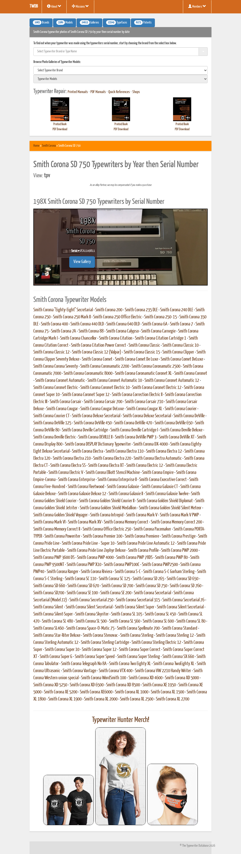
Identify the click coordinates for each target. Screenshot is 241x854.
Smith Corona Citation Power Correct (98, 345)
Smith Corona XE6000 (96, 692)
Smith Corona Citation (115, 338)
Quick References (119, 92)
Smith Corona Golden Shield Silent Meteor (170, 508)
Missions (80, 6)
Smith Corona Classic (144, 345)
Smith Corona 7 (181, 324)
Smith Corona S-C (128, 572)
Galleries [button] (89, 22)
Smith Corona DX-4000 (150, 444)
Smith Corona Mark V (141, 515)
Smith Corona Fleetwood (86, 487)
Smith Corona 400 (54, 324)
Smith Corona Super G (56, 656)
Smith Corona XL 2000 (100, 699)
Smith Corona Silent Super (134, 607)
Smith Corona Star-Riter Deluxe (56, 635)
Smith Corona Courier (181, 409)
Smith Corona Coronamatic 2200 (104, 366)
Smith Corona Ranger (62, 572)
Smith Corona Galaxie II (126, 494)
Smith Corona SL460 (48, 628)
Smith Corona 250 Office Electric (117, 317)
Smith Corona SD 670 (83, 586)
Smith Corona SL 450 (160, 614)
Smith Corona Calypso (122, 331)
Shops (136, 92)
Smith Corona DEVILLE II (95, 437)
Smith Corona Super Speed (95, 656)
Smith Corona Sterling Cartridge (105, 642)
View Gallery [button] (82, 262)
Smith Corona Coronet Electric (55, 387)
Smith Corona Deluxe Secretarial (96, 416)
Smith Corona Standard (179, 628)
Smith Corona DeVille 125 (52, 423)
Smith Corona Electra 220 (112, 458)
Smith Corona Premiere (142, 536)
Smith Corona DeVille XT (177, 437)
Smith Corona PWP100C (121, 564)
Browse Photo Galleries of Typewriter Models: (57, 62)
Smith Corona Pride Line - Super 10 (88, 543)
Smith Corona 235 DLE (141, 310)
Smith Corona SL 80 (190, 621)
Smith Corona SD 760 (185, 586)
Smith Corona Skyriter (92, 614)
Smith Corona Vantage (79, 671)
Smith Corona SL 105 (126, 614)
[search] (120, 70)
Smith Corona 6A (154, 324)
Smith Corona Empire (158, 472)
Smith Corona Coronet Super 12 (85, 394)
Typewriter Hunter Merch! (120, 720)
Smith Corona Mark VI (49, 522)
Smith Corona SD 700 (117, 586)
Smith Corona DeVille (189, 416)
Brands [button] (41, 22)
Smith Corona (49, 145)
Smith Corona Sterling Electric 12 (156, 642)
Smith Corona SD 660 (49, 586)
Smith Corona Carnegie (158, 331)
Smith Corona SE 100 (82, 593)
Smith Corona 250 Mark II (72, 317)
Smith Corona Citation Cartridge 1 (160, 338)
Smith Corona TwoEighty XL (173, 664)
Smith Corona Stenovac (100, 635)
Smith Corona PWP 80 (171, 557)
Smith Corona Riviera (96, 572)
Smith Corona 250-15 (160, 317)
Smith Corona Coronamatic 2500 (156, 366)
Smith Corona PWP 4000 (95, 557)
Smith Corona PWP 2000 (179, 550)
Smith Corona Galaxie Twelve (167, 494)
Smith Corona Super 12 (99, 649)
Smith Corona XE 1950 (159, 685)
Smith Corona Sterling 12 (175, 635)
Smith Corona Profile (143, 550)
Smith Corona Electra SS (68, 465)
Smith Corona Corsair (65, 402)
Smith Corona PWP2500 (160, 564)
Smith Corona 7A (63, 331)
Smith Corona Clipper (178, 352)
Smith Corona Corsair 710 (144, 402)
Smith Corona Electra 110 (124, 451)
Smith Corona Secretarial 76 (183, 600)
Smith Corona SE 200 (115, 593)
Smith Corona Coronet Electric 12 (156, 387)
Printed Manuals (78, 92)
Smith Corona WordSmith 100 (103, 678)
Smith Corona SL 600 (158, 621)
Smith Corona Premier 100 (102, 536)
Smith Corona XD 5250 (50, 685)
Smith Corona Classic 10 (180, 345)
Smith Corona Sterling (136, 635)
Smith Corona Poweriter (62, 536)
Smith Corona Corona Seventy (55, 366)
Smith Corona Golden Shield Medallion (108, 508)
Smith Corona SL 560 (124, 621)
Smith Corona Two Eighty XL (130, 664)
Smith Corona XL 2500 (136, 699)
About (54, 6)
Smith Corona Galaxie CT (159, 487)
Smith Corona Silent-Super (53, 614)
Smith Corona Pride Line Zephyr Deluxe (96, 550)
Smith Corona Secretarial (152, 593)
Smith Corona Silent (48, 607)
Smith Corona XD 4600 (145, 678)
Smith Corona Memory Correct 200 (176, 522)
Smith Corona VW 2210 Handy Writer (163, 671)
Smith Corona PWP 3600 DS (54, 557)
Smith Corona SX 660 (178, 656)
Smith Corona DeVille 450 (93, 423)
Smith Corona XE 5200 (60, 692)
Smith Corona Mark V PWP (179, 515)
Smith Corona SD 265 (148, 579)
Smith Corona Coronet (190, 373)
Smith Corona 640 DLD (123, 324)
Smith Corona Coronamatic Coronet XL (143, 373)
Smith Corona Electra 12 (164, 451)
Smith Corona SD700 (48, 593)
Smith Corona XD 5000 (182, 678)
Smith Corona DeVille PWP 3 (135, 437)
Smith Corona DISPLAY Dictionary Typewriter (98, 444)
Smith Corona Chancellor (78, 338)
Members (197, 6)
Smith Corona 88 (91, 331)
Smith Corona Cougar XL (144, 409)
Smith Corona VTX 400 (115, 671)
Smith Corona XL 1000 (131, 692)
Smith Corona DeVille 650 (173, 423)
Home (36, 145)
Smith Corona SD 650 (182, 579)
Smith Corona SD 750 (151, 586)
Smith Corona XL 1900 (65, 699)
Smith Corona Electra (87, 451)
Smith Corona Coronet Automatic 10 (114, 380)
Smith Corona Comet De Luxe (136, 359)
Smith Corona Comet (97, 359)
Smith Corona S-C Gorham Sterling (169, 572)
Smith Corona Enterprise (76, 479)
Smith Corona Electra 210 (72, 458)
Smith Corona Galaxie (123, 487)
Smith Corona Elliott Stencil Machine (113, 472)
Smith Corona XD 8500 (123, 685)
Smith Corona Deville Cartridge (85, 430)
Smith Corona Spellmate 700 (138, 628)
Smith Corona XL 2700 (172, 699)
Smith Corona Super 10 (62, 649)
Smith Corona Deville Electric (54, 437)
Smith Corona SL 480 (57, 621)
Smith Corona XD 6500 (87, 685)
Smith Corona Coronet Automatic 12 (171, 380)
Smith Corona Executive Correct (163, 479)
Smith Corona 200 (108, 310)
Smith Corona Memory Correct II (56, 529)
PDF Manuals (98, 92)
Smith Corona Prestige (179, 536)
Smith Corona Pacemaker (152, 529)
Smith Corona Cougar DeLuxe (102, 409)
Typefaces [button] (116, 22)
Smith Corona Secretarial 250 (91, 600)
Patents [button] (143, 22)
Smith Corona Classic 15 (142, 352)
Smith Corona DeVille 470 (133, 423)
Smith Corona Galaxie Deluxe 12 (82, 494)
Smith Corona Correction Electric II (137, 394)
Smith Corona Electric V (66, 472)
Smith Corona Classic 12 (51, 352)
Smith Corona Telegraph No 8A (84, 664)
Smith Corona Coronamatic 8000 (88, 373)
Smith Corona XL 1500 (167, 692)
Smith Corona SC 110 (80, 579)
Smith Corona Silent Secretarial (89, 607)
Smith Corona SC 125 (114, 579)
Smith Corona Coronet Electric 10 (105, 387)
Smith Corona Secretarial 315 (138, 600)
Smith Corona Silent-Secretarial (180, 607)
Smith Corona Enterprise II (117, 479)
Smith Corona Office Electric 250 (107, 529)
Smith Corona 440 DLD (87, 324)
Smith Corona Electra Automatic (158, 458)
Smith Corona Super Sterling (138, 656)
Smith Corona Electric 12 (144, 465)
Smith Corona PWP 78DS (134, 557)
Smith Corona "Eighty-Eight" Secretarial (63, 310)
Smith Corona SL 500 (91, 621)
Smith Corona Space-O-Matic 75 (90, 628)
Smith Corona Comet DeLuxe (182, 359)
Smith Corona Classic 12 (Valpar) (96, 352)
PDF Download (60, 129)
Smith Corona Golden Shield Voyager (60, 515)
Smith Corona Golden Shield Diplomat (165, 501)
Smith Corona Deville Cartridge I (134, 430)
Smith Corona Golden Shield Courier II (106, 501)
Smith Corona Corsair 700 (103, 402)
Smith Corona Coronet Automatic (60, 380)
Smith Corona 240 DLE (176, 310)
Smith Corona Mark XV (84, 522)
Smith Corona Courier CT (51, 416)
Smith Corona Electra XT (106, 465)
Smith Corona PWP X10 (84, 564)
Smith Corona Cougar (62, 409)
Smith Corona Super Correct (139, 649)
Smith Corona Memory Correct (126, 522)
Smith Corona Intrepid (107, 515)
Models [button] (64, 22)
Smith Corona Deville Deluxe (181, 430)
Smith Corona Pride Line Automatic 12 (146, 543)
